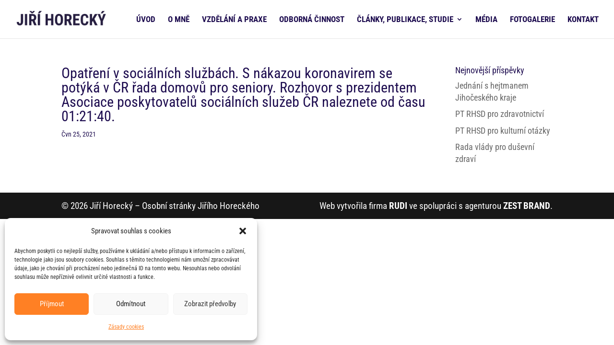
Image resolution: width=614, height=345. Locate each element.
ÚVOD (145, 20)
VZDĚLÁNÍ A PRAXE (234, 20)
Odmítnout (130, 303)
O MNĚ (178, 20)
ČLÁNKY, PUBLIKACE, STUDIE (405, 20)
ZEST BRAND (526, 205)
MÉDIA (486, 20)
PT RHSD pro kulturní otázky (502, 131)
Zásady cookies (126, 326)
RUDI (398, 205)
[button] (243, 231)
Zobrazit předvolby (210, 303)
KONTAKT (583, 20)
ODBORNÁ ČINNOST (311, 20)
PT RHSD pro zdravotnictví (499, 114)
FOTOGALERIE (532, 20)
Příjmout (52, 303)
